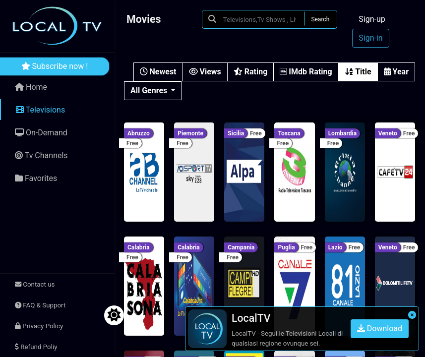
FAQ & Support (40, 305)
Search (320, 19)
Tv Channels (41, 155)
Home (31, 87)
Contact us (35, 284)
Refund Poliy (36, 347)
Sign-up (372, 19)
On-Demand (41, 132)
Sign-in (370, 38)
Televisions (40, 110)
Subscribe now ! (54, 66)
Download (379, 328)
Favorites (36, 178)
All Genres (149, 90)
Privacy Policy (39, 326)
